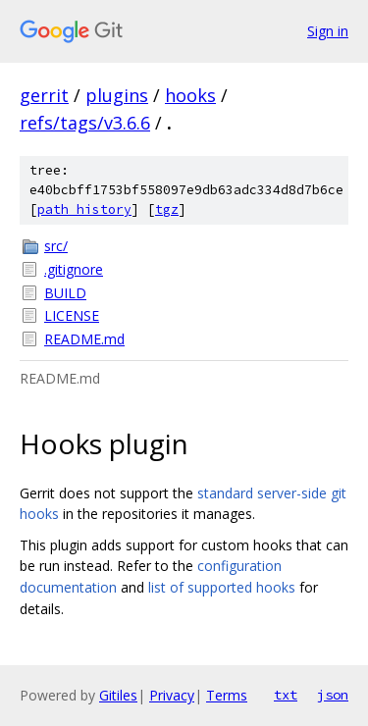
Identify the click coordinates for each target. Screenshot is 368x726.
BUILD (65, 293)
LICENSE (71, 315)
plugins (116, 95)
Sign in (327, 31)
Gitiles (118, 695)
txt (285, 694)
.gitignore (73, 269)
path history (84, 209)
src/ (56, 245)
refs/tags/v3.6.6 (85, 122)
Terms (226, 695)
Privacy (171, 695)
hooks (190, 95)
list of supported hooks (221, 587)
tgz (167, 209)
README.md (84, 339)
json (332, 694)
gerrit (44, 95)
